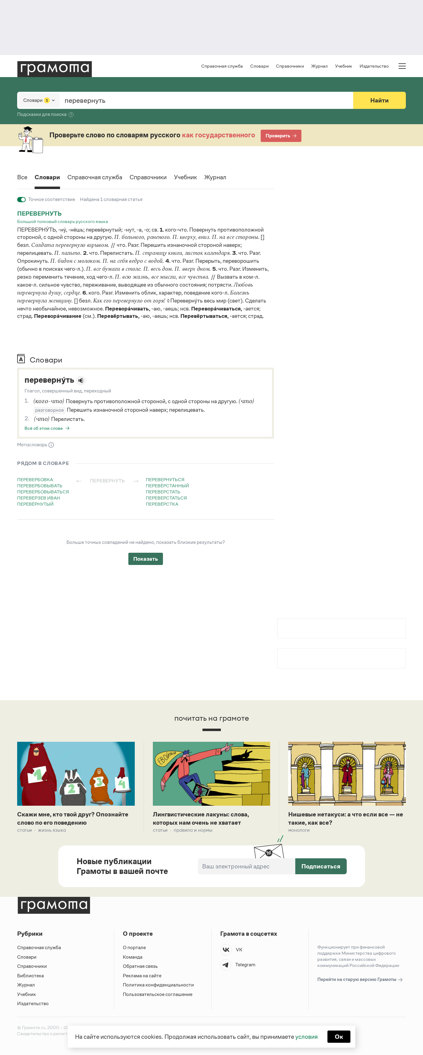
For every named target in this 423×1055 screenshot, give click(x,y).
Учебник (343, 66)
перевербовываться (43, 491)
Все (22, 177)
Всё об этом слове (44, 428)
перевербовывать (39, 485)
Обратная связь (140, 966)
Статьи (24, 830)
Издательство (374, 66)
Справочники (290, 66)
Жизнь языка (52, 830)
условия (306, 1036)
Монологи (299, 830)
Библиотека (30, 975)
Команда (132, 957)
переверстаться (166, 497)
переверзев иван (38, 497)
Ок (339, 1036)
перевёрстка (162, 504)
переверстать (163, 491)
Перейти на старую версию (360, 979)
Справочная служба (222, 66)
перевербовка (35, 479)
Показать (145, 559)
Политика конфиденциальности (158, 984)
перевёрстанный (167, 485)
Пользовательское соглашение (157, 994)
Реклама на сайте (142, 975)
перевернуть (39, 213)
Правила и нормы (193, 830)
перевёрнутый (35, 504)
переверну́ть (49, 379)
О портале (134, 947)
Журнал (319, 66)
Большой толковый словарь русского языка (62, 221)
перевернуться (165, 479)
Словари (259, 66)
